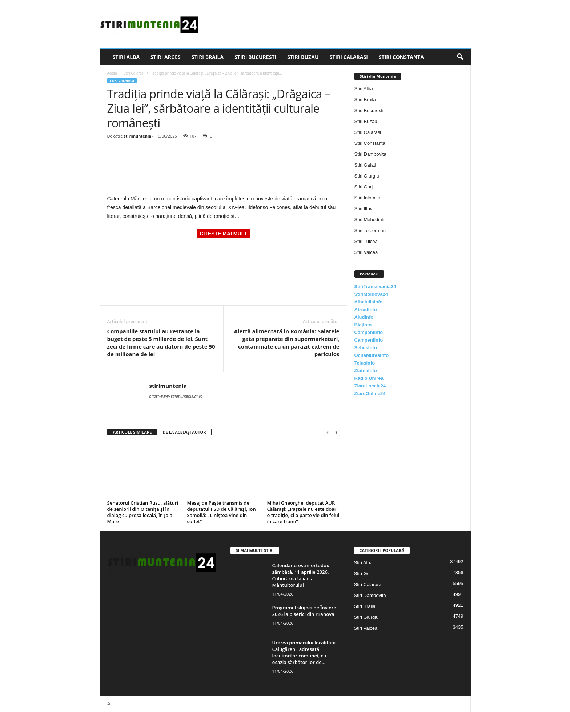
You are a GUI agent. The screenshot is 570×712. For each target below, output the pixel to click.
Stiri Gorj (363, 187)
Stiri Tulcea (366, 241)
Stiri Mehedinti (369, 219)
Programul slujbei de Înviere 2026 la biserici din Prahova (304, 610)
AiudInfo (364, 317)
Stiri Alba (126, 56)
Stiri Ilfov (363, 208)
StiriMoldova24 (371, 294)
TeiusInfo (364, 363)
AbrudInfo (365, 309)
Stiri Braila (208, 56)
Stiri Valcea (366, 252)
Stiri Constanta (401, 56)
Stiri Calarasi (348, 56)
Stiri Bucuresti (255, 56)
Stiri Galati (365, 165)
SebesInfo (365, 347)
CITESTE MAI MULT (223, 233)
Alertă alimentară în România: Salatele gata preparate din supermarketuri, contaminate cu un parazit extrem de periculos (287, 342)
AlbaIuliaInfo (368, 302)
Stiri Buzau (302, 56)
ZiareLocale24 (370, 386)
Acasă (112, 73)
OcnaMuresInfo (371, 355)
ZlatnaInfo (365, 370)
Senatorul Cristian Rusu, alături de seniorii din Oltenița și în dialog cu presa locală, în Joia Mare (142, 512)
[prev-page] (327, 432)
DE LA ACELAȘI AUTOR (184, 432)
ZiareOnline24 (370, 393)
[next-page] (336, 432)
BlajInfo (363, 324)
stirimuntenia (137, 136)
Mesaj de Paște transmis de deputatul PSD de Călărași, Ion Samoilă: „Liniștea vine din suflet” (221, 512)
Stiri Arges (165, 56)
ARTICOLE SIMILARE (132, 432)
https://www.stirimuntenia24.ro (176, 396)
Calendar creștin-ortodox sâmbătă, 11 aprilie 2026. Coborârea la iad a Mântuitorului (300, 575)
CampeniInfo (368, 332)
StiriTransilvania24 (375, 286)
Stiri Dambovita (370, 154)
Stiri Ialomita (367, 197)
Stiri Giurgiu (366, 176)
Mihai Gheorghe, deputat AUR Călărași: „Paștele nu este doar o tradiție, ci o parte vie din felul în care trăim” (303, 512)
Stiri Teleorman (370, 230)
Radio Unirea (369, 378)
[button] (460, 57)
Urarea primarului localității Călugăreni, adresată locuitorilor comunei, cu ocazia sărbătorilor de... (304, 652)
